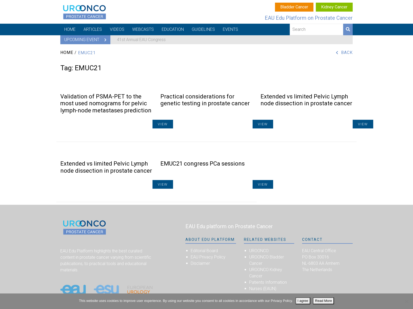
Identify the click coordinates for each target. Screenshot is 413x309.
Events (230, 29)
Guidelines (203, 29)
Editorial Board (204, 250)
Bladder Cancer (294, 6)
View (363, 124)
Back (347, 52)
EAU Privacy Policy (208, 257)
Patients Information (268, 282)
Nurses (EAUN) (262, 288)
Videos (117, 29)
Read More (323, 301)
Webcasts (143, 29)
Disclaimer (200, 263)
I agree (303, 301)
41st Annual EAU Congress (141, 39)
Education (173, 29)
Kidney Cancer (334, 6)
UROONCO (259, 250)
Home (70, 29)
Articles (92, 29)
